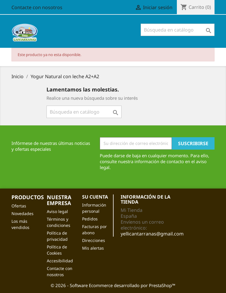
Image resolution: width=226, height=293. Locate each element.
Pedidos (90, 219)
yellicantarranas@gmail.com (152, 233)
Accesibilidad (60, 260)
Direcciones (93, 240)
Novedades (22, 213)
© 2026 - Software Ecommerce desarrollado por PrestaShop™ (113, 285)
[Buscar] (178, 30)
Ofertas (18, 206)
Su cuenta (95, 197)
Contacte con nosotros (36, 7)
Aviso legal (57, 211)
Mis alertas (93, 248)
